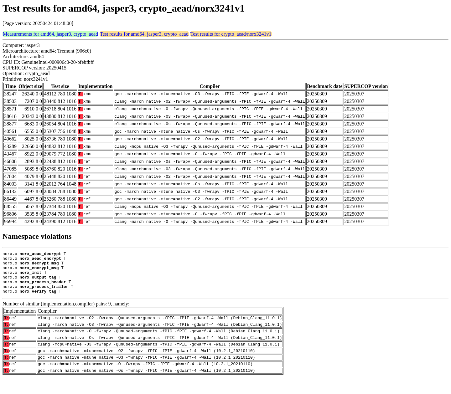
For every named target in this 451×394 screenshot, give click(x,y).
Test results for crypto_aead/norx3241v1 (231, 34)
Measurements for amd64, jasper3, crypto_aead (50, 34)
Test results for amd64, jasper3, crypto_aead (144, 34)
